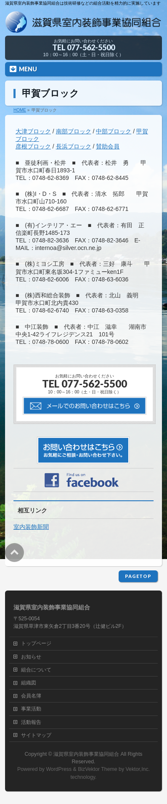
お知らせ (31, 657)
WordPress (59, 769)
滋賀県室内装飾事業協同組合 (86, 754)
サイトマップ (36, 735)
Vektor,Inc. (138, 769)
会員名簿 (31, 696)
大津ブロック (33, 131)
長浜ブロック (73, 146)
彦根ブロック (33, 146)
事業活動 (31, 709)
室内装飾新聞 (31, 526)
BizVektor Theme (97, 769)
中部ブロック (113, 131)
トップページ (36, 643)
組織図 (28, 683)
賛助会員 (107, 146)
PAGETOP (138, 576)
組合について (36, 670)
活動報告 (31, 722)
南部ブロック (73, 131)
